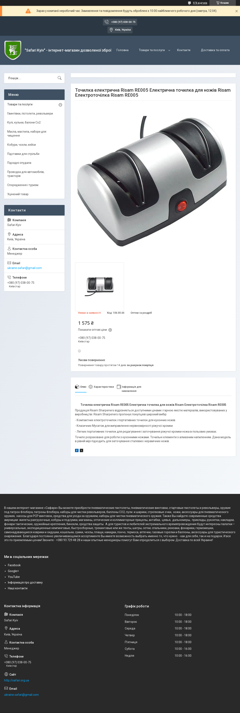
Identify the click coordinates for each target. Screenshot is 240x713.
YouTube (14, 577)
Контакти (183, 50)
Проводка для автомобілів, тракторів (25, 174)
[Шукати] (60, 78)
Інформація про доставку (25, 582)
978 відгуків (200, 2)
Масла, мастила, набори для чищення (26, 133)
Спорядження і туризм (22, 185)
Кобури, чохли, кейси (21, 144)
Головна (122, 50)
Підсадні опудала (19, 162)
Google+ (13, 571)
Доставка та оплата (215, 50)
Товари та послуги (152, 50)
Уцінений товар (18, 194)
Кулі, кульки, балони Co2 (24, 122)
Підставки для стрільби (23, 153)
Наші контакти (18, 588)
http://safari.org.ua (16, 680)
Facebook (14, 565)
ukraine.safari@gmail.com (24, 268)
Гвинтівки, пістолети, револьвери (30, 113)
